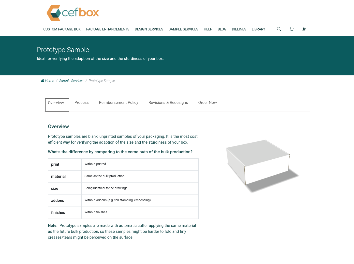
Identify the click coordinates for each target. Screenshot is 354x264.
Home (47, 81)
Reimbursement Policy (118, 102)
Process (81, 102)
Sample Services (71, 81)
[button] (279, 29)
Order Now (207, 102)
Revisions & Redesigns (168, 102)
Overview (56, 102)
